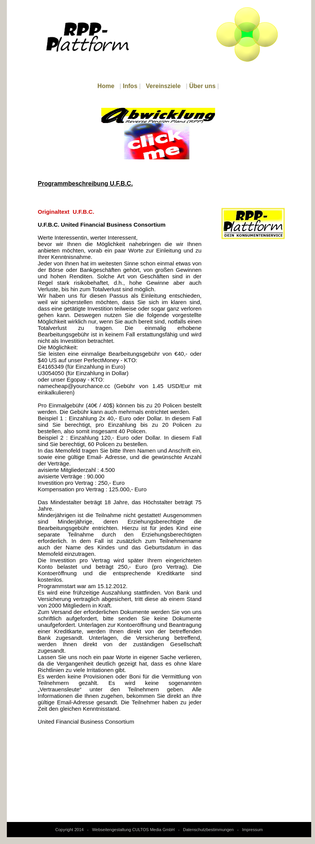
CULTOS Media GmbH (153, 829)
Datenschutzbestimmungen (208, 829)
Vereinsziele (163, 86)
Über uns (202, 86)
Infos (130, 86)
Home (105, 86)
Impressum (252, 829)
